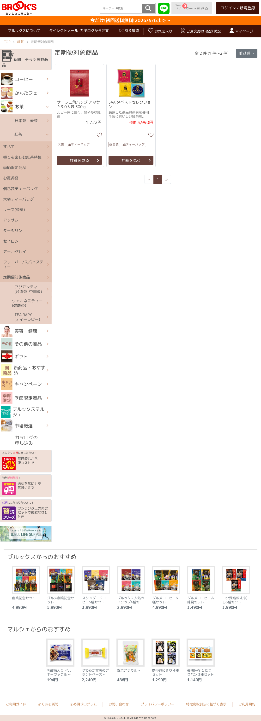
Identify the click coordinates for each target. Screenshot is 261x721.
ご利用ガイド (16, 704)
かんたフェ (19, 93)
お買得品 (10, 178)
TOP (7, 41)
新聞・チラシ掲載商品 (25, 59)
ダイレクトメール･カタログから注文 (79, 30)
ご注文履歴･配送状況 (201, 31)
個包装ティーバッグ (20, 188)
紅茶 (20, 41)
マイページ (241, 31)
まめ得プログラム (83, 704)
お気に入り (160, 31)
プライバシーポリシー (157, 704)
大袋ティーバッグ (18, 199)
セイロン (10, 241)
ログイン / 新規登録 (237, 8)
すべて (9, 146)
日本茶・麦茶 (19, 121)
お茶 (12, 106)
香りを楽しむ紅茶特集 (22, 157)
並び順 (245, 53)
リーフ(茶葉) (14, 209)
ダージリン (12, 230)
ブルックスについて (24, 30)
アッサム (10, 220)
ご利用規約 (246, 704)
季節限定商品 (14, 167)
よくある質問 (128, 30)
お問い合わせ (119, 704)
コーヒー (17, 79)
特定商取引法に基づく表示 (206, 704)
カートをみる (192, 7)
